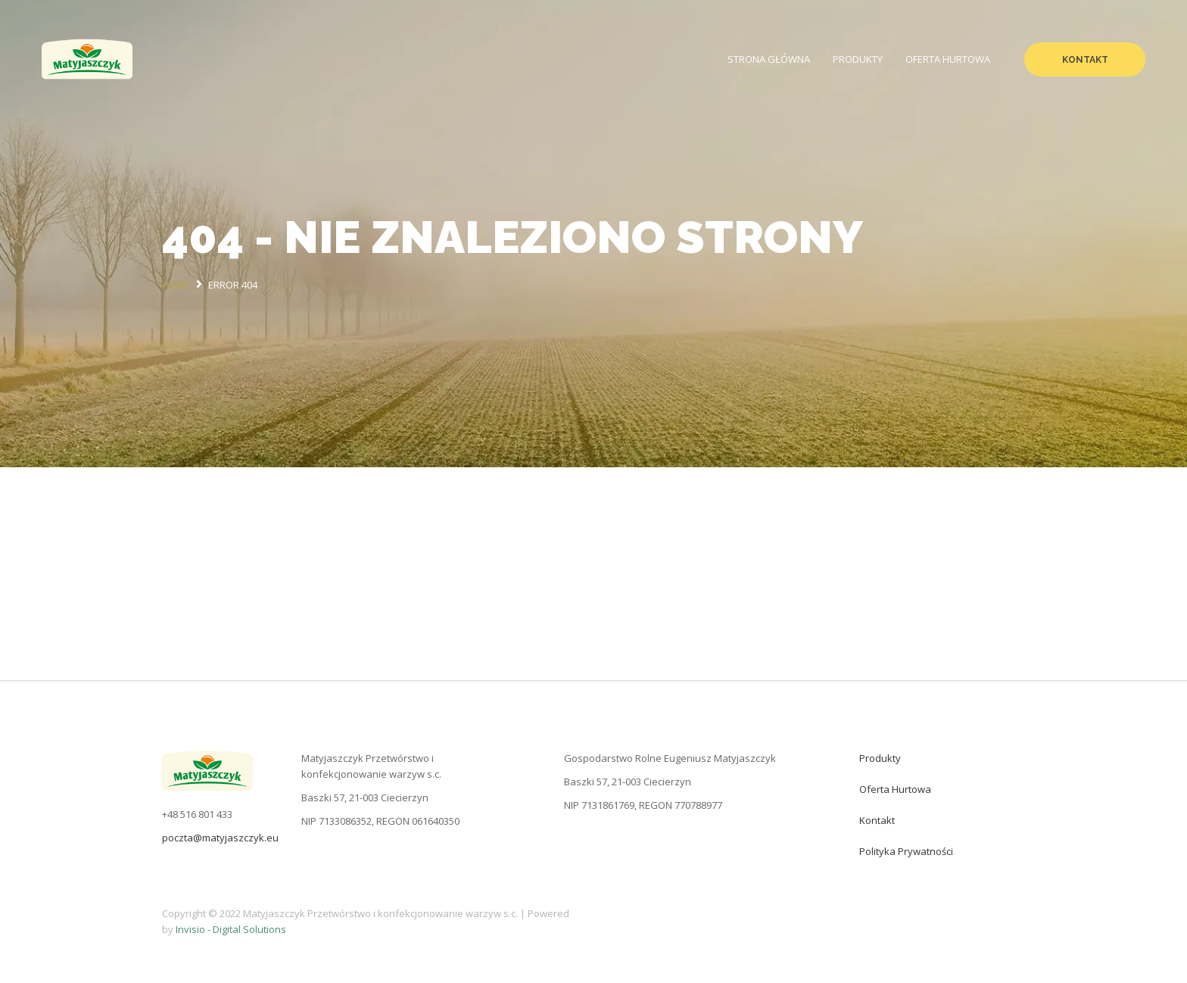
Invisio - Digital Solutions (231, 929)
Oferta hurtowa (947, 59)
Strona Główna (768, 59)
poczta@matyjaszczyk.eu (220, 837)
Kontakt (1085, 60)
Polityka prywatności (906, 851)
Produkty (858, 59)
